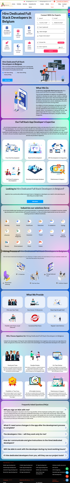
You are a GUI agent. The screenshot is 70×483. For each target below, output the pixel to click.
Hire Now (7, 80)
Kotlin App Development (42, 467)
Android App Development (9, 467)
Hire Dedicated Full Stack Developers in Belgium (50, 91)
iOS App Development (25, 472)
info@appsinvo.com (31, 1)
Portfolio (19, 4)
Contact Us (64, 5)
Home (13, 4)
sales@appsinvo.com (45, 1)
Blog (59, 4)
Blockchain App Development (10, 472)
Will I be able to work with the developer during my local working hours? (35, 449)
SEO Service (55, 467)
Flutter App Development (26, 467)
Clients (47, 4)
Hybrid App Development (26, 470)
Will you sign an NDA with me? (17, 410)
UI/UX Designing (56, 470)
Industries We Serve (32, 5)
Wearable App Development (59, 472)
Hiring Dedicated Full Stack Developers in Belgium (45, 336)
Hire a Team (52, 5)
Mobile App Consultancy (42, 470)
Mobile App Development (9, 465)
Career (42, 4)
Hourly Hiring (7, 74)
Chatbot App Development (26, 465)
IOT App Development (41, 465)
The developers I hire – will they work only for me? (25, 434)
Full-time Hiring (8, 72)
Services (25, 4)
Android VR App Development (10, 470)
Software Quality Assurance (59, 465)
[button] (67, 480)
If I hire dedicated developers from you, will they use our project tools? (34, 455)
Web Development (56, 474)
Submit (51, 51)
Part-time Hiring (21, 72)
